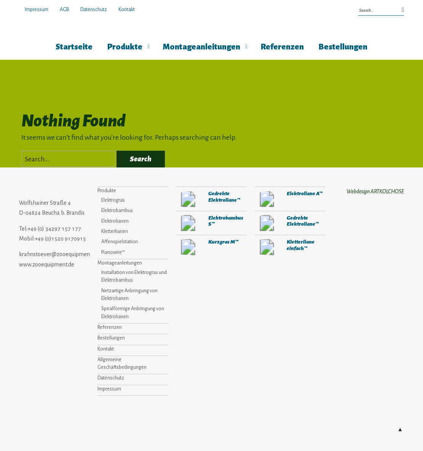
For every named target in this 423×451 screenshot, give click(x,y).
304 (188, 247)
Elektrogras (113, 200)
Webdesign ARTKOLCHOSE (375, 191)
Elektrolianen (115, 221)
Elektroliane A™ (304, 193)
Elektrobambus (117, 210)
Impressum (36, 9)
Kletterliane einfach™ (300, 245)
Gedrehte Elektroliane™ (224, 197)
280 (267, 199)
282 (188, 223)
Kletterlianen (114, 231)
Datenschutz (93, 9)
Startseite (74, 47)
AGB (64, 9)
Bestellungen (343, 47)
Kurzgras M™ (223, 242)
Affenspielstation (119, 241)
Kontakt (126, 9)
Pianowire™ (113, 252)
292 (267, 247)
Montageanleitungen (201, 47)
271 (188, 199)
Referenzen (282, 47)
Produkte (124, 47)
